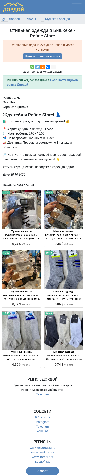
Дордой (14, 19)
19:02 (6, 192)
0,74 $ (21, 244)
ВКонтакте (42, 417)
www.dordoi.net (42, 457)
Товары (30, 19)
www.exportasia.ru (42, 448)
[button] (42, 471)
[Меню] (76, 7)
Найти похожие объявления (42, 56)
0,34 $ (64, 244)
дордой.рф (42, 461)
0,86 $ (64, 304)
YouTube (42, 431)
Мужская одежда (57, 19)
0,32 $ (21, 304)
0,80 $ (21, 364)
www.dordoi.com (42, 452)
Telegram (42, 394)
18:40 (49, 253)
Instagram (42, 422)
